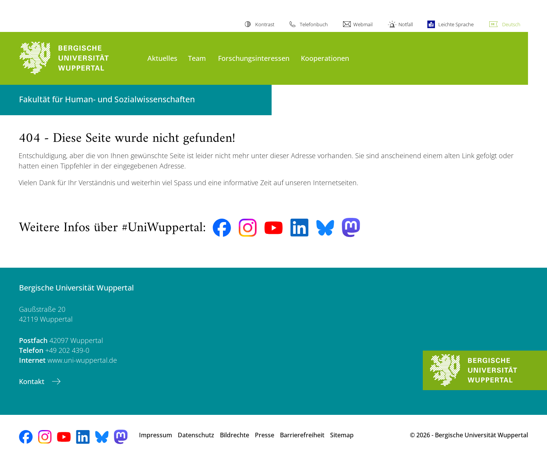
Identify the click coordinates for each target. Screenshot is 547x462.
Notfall (405, 24)
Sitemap (342, 435)
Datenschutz (196, 435)
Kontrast (264, 24)
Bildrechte (234, 435)
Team (197, 58)
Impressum (155, 435)
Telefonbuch (314, 24)
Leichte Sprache (456, 24)
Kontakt (32, 381)
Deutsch (511, 24)
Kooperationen (325, 58)
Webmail (363, 24)
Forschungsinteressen (253, 58)
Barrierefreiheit (302, 435)
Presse (264, 435)
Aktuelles (162, 58)
